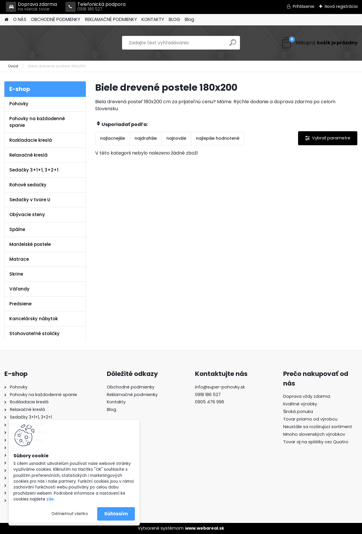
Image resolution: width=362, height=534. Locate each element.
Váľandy (19, 289)
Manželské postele (30, 244)
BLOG (174, 19)
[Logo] (44, 42)
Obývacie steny (27, 214)
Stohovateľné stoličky (34, 333)
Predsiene (20, 304)
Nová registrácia (341, 6)
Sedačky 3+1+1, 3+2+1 (33, 170)
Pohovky (18, 104)
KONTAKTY (153, 19)
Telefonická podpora (95, 7)
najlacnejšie (112, 138)
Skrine (16, 274)
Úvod (13, 66)
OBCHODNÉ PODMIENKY (55, 19)
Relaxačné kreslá (28, 155)
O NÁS (19, 19)
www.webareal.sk (204, 528)
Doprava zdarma (31, 7)
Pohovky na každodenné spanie (37, 121)
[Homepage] (6, 19)
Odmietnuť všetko (69, 514)
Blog (189, 19)
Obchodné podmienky (130, 387)
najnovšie (176, 138)
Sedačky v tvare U (29, 200)
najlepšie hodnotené (217, 138)
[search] (232, 44)
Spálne (17, 229)
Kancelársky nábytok (33, 319)
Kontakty (116, 402)
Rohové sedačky (27, 185)
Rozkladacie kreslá (30, 140)
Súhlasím (116, 513)
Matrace (19, 259)
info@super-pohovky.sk (220, 387)
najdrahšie (146, 138)
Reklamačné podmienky (132, 395)
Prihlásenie (303, 6)
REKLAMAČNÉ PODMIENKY (111, 19)
